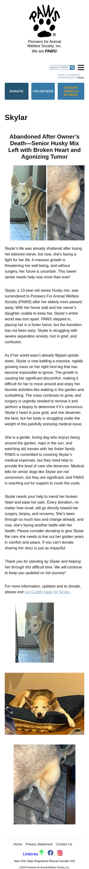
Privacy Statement (39, 844)
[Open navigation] (81, 67)
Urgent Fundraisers (69, 76)
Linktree (33, 854)
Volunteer (43, 91)
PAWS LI (62, 75)
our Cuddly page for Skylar (48, 592)
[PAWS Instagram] (59, 853)
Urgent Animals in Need (71, 91)
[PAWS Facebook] (50, 854)
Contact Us (64, 844)
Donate (16, 91)
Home (17, 844)
